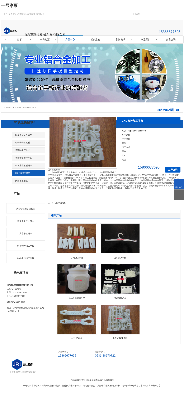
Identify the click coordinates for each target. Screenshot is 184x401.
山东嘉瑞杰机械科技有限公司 (45, 35)
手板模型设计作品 (23, 158)
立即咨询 (173, 169)
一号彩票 (9, 5)
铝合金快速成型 (22, 142)
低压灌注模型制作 (23, 165)
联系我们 (145, 39)
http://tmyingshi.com (16, 302)
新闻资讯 (120, 39)
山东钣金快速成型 (23, 135)
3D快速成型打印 (30, 107)
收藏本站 (136, 14)
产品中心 (70, 39)
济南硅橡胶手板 (22, 150)
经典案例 (95, 39)
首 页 (19, 39)
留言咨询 (171, 39)
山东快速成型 (60, 203)
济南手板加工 (21, 181)
